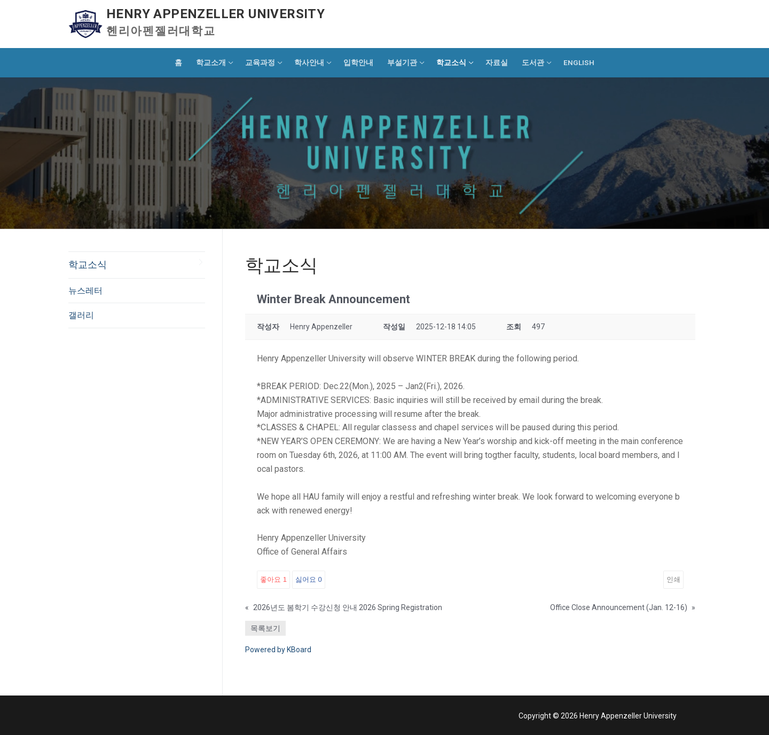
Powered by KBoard (278, 649)
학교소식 (87, 264)
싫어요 (308, 579)
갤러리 (81, 315)
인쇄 (673, 579)
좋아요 (273, 579)
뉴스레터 (85, 291)
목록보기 (265, 628)
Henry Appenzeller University (215, 13)
